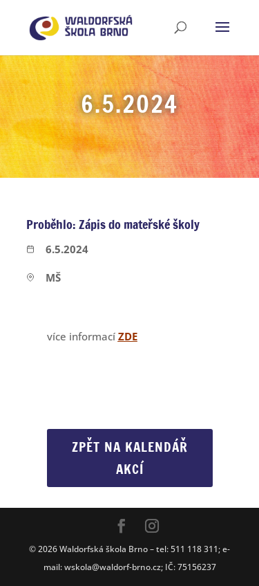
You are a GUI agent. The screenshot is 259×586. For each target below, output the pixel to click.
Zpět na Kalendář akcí (130, 457)
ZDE (127, 336)
